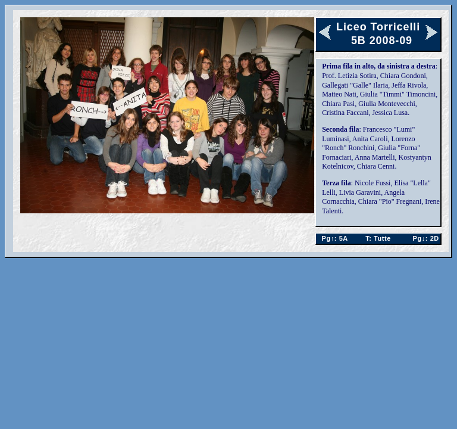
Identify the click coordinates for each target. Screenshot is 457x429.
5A (332, 238)
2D (423, 238)
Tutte (378, 238)
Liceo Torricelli (378, 27)
